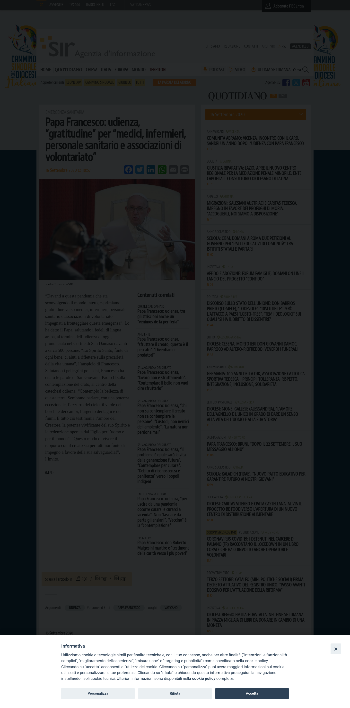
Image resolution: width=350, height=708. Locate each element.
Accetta (252, 693)
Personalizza (98, 693)
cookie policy (203, 678)
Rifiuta (175, 693)
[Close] (336, 648)
